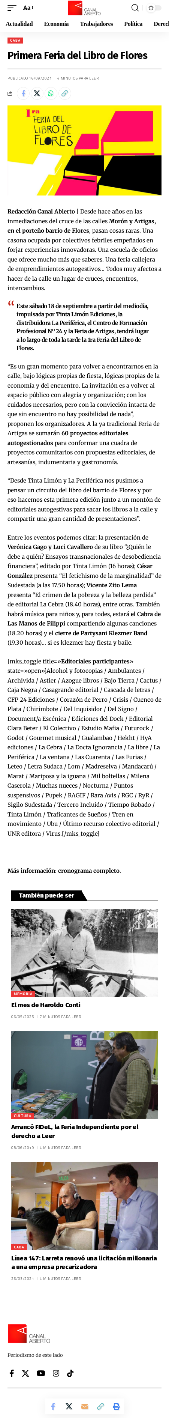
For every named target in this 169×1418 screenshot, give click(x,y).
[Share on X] (37, 93)
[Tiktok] (70, 1373)
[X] (25, 1373)
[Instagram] (56, 1373)
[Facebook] (11, 1373)
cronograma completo (89, 870)
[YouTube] (41, 1373)
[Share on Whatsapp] (51, 93)
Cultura (22, 1115)
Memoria (23, 993)
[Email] (85, 1406)
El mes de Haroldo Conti (46, 1005)
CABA (15, 40)
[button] (13, 8)
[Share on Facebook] (23, 93)
